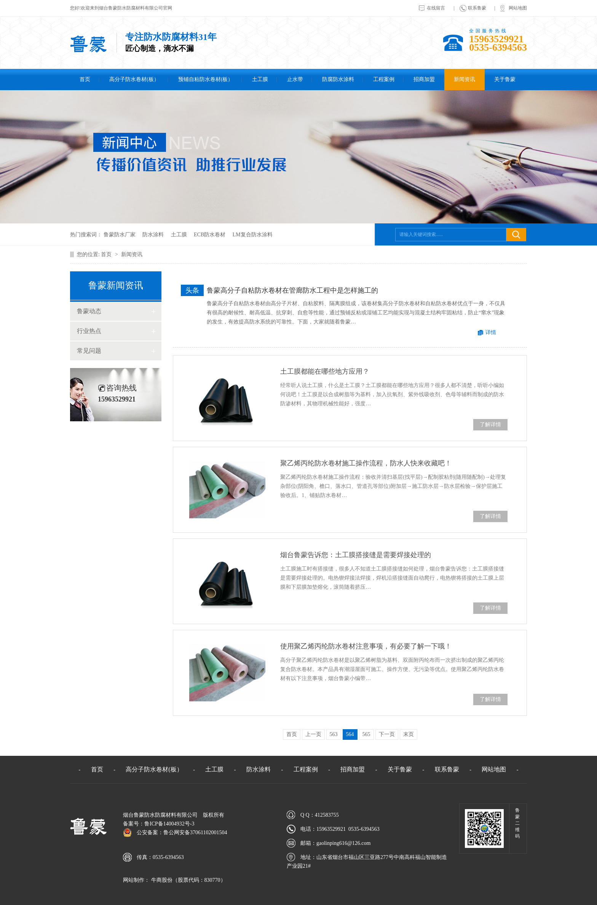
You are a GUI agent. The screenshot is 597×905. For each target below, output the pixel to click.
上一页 (313, 734)
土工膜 (260, 79)
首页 (85, 79)
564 (350, 734)
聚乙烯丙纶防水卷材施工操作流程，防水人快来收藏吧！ (366, 463)
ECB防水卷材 (209, 234)
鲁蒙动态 (89, 311)
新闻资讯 (464, 79)
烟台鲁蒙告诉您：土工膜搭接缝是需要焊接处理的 (355, 555)
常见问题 (89, 350)
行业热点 (89, 331)
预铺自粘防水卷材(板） (205, 79)
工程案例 (383, 79)
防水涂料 (153, 234)
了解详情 (490, 424)
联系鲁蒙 (477, 8)
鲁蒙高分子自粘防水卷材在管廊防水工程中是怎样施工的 (292, 290)
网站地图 (518, 8)
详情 (490, 332)
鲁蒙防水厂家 (120, 234)
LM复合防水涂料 (253, 234)
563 (334, 734)
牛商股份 (161, 880)
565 (366, 734)
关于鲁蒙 (505, 79)
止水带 (295, 79)
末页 (408, 734)
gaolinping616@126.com (343, 843)
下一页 (387, 734)
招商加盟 (424, 79)
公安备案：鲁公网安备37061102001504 (182, 832)
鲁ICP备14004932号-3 (169, 824)
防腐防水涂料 (338, 79)
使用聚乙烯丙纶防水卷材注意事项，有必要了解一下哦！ (366, 646)
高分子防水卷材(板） (134, 79)
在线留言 (436, 8)
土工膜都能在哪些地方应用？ (324, 371)
